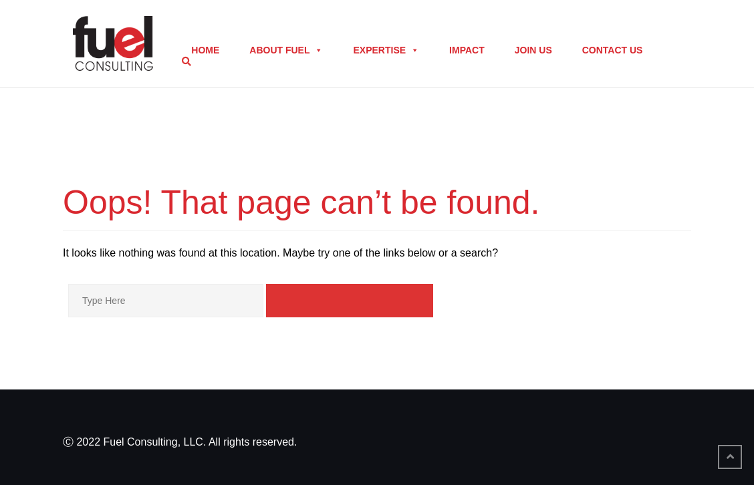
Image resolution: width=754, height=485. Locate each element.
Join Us (533, 50)
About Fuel (286, 50)
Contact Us (612, 50)
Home (205, 50)
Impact (467, 50)
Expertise (386, 50)
